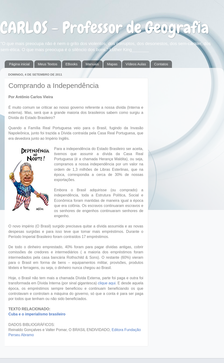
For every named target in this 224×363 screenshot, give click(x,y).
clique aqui (107, 283)
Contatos (161, 64)
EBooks (72, 64)
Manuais (92, 64)
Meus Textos (47, 64)
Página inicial (19, 64)
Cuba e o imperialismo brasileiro (37, 314)
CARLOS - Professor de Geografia (104, 27)
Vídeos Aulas (136, 64)
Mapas (112, 64)
